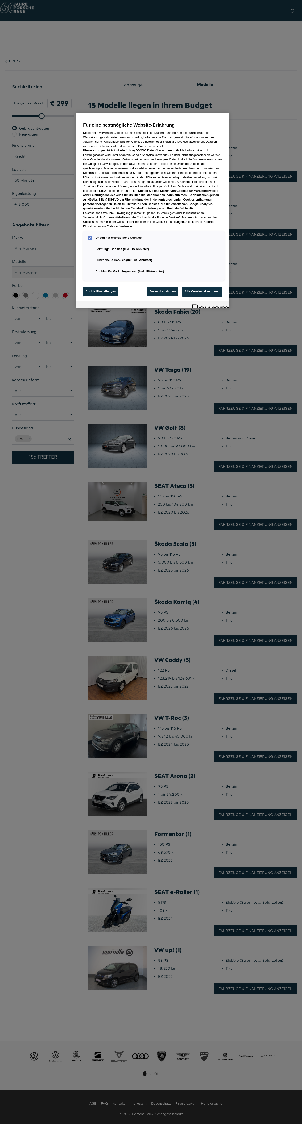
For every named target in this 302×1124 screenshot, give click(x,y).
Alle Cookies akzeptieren (202, 291)
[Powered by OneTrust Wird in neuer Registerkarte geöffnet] (209, 305)
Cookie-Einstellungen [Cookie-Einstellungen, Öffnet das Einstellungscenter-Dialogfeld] (101, 291)
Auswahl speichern (162, 291)
